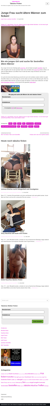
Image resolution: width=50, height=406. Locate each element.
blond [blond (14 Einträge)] (26, 373)
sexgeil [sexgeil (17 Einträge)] (31, 382)
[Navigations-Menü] (47, 3)
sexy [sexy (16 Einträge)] (19, 385)
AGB (2, 399)
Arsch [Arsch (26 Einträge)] (10, 374)
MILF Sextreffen (5, 345)
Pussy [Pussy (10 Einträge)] (5, 382)
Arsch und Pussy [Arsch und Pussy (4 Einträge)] (22, 373)
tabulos (31, 126)
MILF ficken (3, 192)
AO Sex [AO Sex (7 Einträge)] (6, 373)
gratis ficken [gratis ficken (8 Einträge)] (21, 377)
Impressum (3, 394)
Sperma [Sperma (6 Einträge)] (22, 385)
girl (24, 123)
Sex (18, 126)
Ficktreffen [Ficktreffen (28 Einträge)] (10, 377)
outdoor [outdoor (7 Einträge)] (40, 379)
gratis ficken (32, 82)
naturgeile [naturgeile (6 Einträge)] (25, 379)
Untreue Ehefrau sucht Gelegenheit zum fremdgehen (19, 189)
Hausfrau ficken (4, 236)
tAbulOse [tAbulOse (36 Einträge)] (34, 385)
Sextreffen (39, 68)
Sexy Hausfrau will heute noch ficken (14, 233)
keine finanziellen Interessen (8, 82)
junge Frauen (4, 19)
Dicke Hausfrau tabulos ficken (11, 280)
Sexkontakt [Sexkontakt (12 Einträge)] (42, 382)
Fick (15, 123)
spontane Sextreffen (11, 19)
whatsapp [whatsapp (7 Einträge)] (46, 385)
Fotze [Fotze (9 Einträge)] (15, 377)
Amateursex (4, 328)
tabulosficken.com (5, 404)
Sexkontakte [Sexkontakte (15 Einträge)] (4, 385)
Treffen (37, 126)
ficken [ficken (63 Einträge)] (3, 377)
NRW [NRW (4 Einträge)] (28, 379)
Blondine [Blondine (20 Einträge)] (31, 373)
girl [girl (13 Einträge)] (18, 377)
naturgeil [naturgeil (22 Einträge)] (20, 379)
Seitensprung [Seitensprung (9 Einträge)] (19, 382)
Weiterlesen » (35, 197)
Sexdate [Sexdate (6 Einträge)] (27, 382)
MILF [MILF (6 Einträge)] (16, 379)
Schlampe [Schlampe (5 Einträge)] (13, 382)
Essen (10, 123)
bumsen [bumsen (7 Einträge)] (36, 373)
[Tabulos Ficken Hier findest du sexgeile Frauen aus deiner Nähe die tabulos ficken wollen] (16, 3)
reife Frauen (9, 192)
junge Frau (23, 68)
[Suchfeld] (23, 300)
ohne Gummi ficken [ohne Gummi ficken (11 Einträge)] (34, 379)
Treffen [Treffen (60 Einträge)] (41, 385)
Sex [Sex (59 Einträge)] (24, 382)
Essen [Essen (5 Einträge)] (39, 373)
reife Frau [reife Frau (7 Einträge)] (9, 382)
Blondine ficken (4, 330)
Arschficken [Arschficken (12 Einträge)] (16, 373)
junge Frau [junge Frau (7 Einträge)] (44, 377)
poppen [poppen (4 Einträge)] (44, 379)
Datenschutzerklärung (6, 396)
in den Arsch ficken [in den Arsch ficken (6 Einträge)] (38, 377)
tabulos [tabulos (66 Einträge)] (27, 385)
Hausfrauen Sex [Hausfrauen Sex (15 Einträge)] (29, 377)
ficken (19, 123)
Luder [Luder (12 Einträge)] (12, 379)
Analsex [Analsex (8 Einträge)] (3, 373)
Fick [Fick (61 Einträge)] (42, 373)
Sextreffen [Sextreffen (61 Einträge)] (12, 385)
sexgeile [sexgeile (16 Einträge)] (36, 382)
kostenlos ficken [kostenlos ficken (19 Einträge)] (6, 379)
